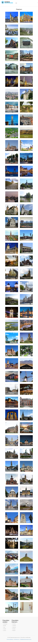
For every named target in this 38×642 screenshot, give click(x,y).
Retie (11, 483)
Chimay (26, 98)
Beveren (11, 72)
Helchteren (12, 214)
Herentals (11, 226)
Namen (26, 393)
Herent (26, 214)
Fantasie (13, 628)
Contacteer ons (16, 639)
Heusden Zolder (26, 226)
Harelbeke (26, 188)
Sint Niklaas (26, 496)
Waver (12, 573)
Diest (26, 111)
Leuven (26, 303)
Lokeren (26, 316)
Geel (26, 162)
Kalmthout (12, 265)
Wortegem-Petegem (11, 586)
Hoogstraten (11, 239)
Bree (26, 72)
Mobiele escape (26, 367)
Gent (26, 175)
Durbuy (12, 137)
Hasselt (12, 201)
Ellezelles (26, 149)
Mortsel (12, 393)
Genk (11, 175)
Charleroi (11, 98)
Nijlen (26, 419)
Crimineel (14, 625)
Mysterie (13, 630)
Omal (11, 432)
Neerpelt (11, 406)
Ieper (11, 252)
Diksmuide (12, 124)
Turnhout (11, 534)
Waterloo (26, 560)
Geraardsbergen (11, 188)
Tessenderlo (26, 509)
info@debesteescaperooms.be (25, 639)
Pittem (11, 457)
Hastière (26, 201)
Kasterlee (26, 265)
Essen (11, 162)
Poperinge (26, 457)
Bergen (12, 60)
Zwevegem (12, 611)
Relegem (26, 470)
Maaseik (11, 342)
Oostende (26, 432)
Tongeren (26, 521)
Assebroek (12, 34)
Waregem (11, 560)
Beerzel (26, 47)
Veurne (26, 534)
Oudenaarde (26, 444)
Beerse (12, 47)
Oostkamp (12, 444)
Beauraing (26, 34)
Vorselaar (11, 547)
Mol (26, 380)
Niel (26, 406)
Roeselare (26, 483)
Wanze (26, 547)
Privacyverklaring (10, 639)
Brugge (12, 85)
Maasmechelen (26, 342)
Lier (12, 316)
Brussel (26, 85)
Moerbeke (11, 380)
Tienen (12, 521)
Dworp (26, 137)
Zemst (11, 598)
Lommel (11, 329)
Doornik (26, 124)
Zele (26, 586)
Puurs (11, 470)
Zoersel (26, 598)
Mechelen (11, 367)
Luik (26, 329)
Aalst (11, 21)
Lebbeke (26, 290)
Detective (14, 627)
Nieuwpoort (11, 419)
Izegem (26, 252)
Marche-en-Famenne (26, 355)
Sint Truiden (11, 509)
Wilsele (26, 573)
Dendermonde (12, 111)
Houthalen (26, 239)
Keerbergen (11, 278)
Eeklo (11, 149)
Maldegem (12, 355)
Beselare (26, 60)
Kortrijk (12, 290)
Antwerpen (26, 21)
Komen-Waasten (26, 278)
